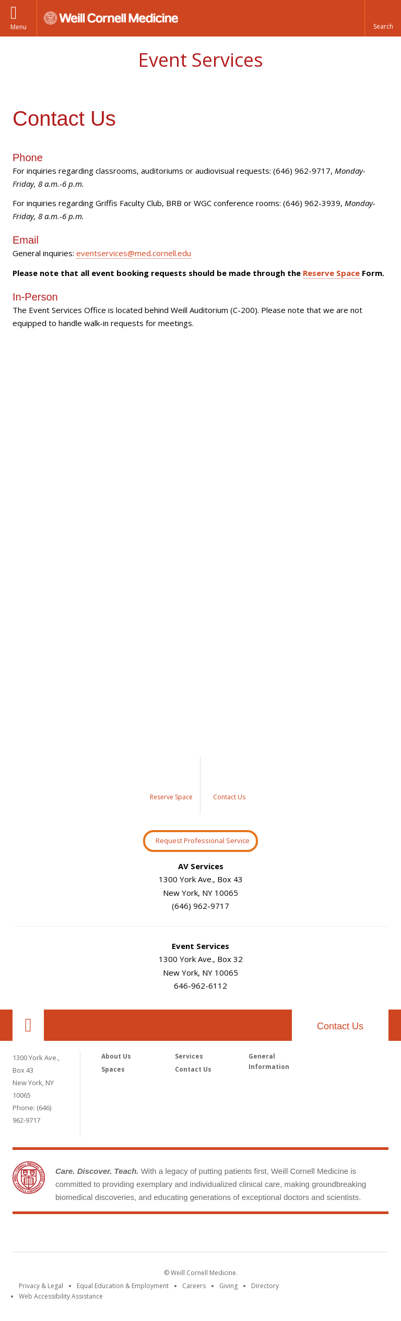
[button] (382, 18)
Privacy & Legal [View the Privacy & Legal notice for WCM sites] (41, 1285)
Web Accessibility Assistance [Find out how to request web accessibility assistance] (61, 1296)
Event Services (200, 60)
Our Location (28, 1025)
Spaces (113, 1069)
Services (189, 1056)
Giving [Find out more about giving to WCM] (228, 1285)
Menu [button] (18, 26)
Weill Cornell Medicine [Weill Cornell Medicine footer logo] (200, 1235)
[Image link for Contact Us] (229, 785)
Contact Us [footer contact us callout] (340, 1026)
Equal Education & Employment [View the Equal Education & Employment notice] (123, 1285)
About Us (116, 1056)
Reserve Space (331, 273)
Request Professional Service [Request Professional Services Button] (203, 840)
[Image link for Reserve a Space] (171, 785)
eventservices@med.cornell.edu (133, 253)
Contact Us (193, 1069)
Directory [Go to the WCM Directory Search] (265, 1285)
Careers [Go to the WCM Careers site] (194, 1285)
